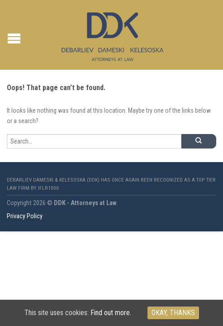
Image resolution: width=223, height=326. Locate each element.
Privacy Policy (25, 216)
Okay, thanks (173, 312)
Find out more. (110, 312)
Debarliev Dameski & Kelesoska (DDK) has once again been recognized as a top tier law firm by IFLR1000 (111, 184)
